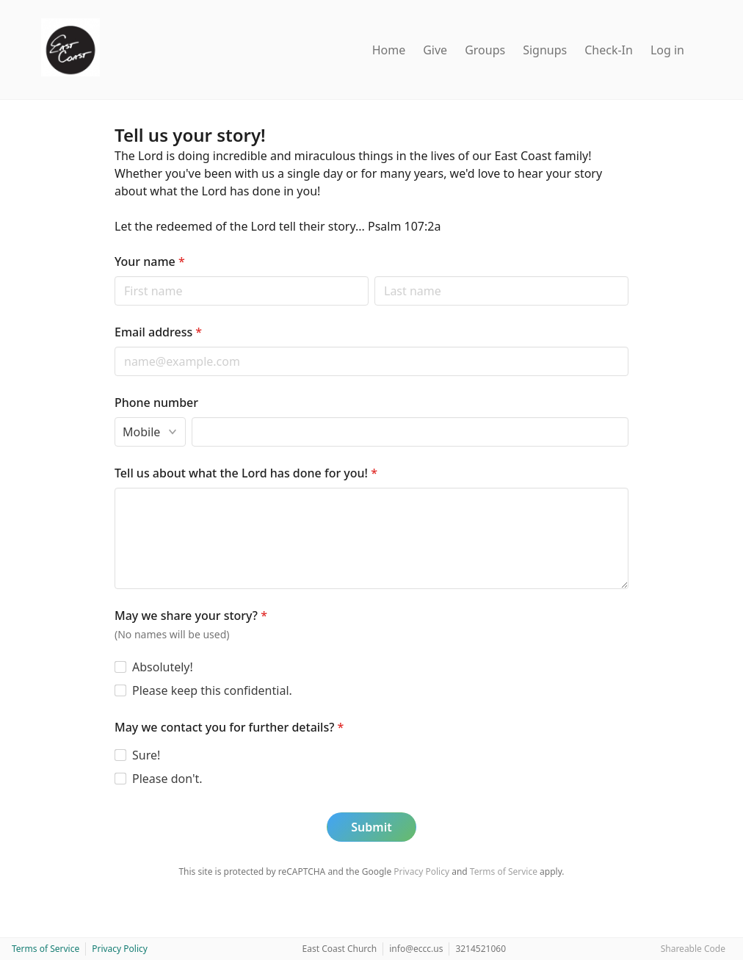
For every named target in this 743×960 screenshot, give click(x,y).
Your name (150, 261)
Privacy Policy (421, 871)
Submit (371, 827)
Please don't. (167, 778)
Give (435, 50)
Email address (158, 332)
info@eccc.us (416, 948)
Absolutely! (162, 667)
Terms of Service (503, 871)
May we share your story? (191, 615)
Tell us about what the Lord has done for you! (246, 473)
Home (389, 50)
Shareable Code (693, 948)
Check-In (608, 50)
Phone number (156, 402)
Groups (485, 50)
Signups (545, 50)
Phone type (114, 416)
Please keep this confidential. (212, 690)
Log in (667, 50)
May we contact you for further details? (229, 727)
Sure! (146, 755)
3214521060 (480, 948)
